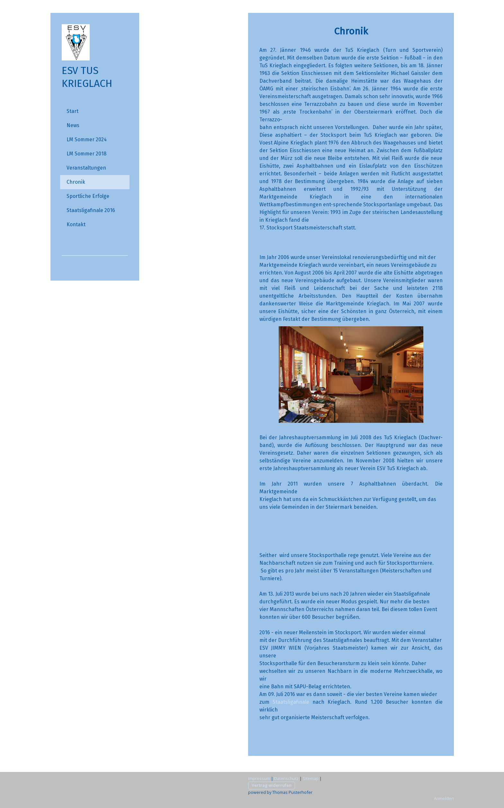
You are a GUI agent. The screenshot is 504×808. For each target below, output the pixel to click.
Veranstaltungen (86, 168)
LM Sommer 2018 (86, 154)
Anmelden (444, 798)
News (73, 125)
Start (72, 111)
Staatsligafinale (291, 702)
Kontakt (76, 224)
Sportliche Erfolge (88, 196)
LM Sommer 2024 (87, 139)
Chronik (76, 182)
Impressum (259, 778)
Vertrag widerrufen (272, 785)
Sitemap (311, 778)
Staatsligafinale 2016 (91, 210)
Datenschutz (286, 778)
